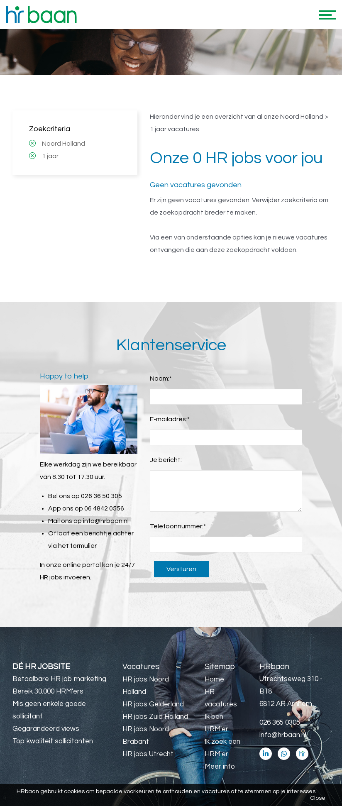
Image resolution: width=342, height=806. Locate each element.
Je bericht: (166, 460)
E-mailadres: (170, 419)
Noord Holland (63, 143)
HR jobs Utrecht (147, 754)
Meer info (220, 766)
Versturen (181, 569)
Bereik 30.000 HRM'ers (47, 691)
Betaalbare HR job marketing (59, 679)
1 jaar (50, 156)
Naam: (161, 378)
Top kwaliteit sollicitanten (52, 741)
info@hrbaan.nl (106, 521)
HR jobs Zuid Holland (155, 717)
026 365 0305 (279, 722)
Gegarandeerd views (45, 729)
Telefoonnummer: (178, 526)
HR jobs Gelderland (153, 704)
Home (214, 679)
